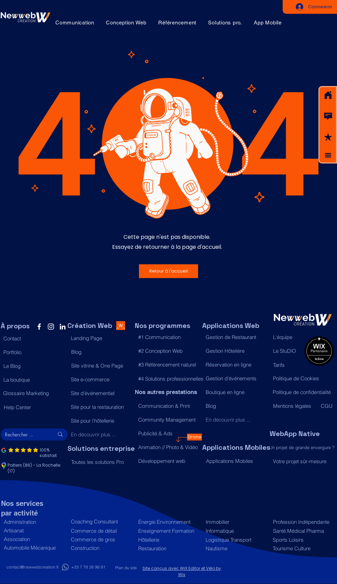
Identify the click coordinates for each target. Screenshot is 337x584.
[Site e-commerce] (100, 379)
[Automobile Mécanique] (33, 547)
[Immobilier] (235, 522)
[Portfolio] (33, 352)
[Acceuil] (328, 95)
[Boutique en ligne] (235, 392)
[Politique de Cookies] (303, 378)
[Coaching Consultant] (100, 521)
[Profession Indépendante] (302, 522)
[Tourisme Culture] (301, 548)
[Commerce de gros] (100, 539)
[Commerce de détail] (100, 531)
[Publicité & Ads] (168, 433)
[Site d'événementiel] (100, 393)
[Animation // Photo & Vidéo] (168, 447)
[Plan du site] (126, 568)
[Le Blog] (33, 366)
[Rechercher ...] (24, 434)
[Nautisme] (235, 548)
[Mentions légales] (294, 406)
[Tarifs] (287, 365)
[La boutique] (33, 380)
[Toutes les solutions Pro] (101, 462)
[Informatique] (235, 531)
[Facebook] (39, 326)
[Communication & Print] (168, 406)
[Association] (33, 539)
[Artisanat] (33, 530)
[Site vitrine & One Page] (101, 366)
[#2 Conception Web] (168, 351)
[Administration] (33, 522)
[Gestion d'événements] (235, 378)
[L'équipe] (287, 337)
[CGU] (327, 406)
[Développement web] (168, 461)
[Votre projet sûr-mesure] (303, 461)
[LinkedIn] (62, 326)
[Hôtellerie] (168, 539)
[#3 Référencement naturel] (168, 365)
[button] (328, 116)
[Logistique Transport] (235, 539)
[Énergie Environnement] (168, 522)
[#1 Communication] (168, 337)
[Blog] (101, 352)
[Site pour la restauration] (100, 407)
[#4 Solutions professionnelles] (171, 379)
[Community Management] (168, 419)
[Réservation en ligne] (235, 365)
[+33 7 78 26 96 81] (88, 567)
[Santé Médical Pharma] (302, 531)
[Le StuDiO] (287, 351)
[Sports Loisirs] (301, 539)
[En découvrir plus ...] (100, 435)
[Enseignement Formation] (168, 531)
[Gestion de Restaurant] (235, 337)
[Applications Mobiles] (236, 461)
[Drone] (194, 437)
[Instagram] (51, 326)
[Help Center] (33, 407)
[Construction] (100, 548)
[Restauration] (168, 548)
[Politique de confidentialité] (302, 392)
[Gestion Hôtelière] (235, 351)
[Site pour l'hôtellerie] (100, 421)
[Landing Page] (100, 338)
